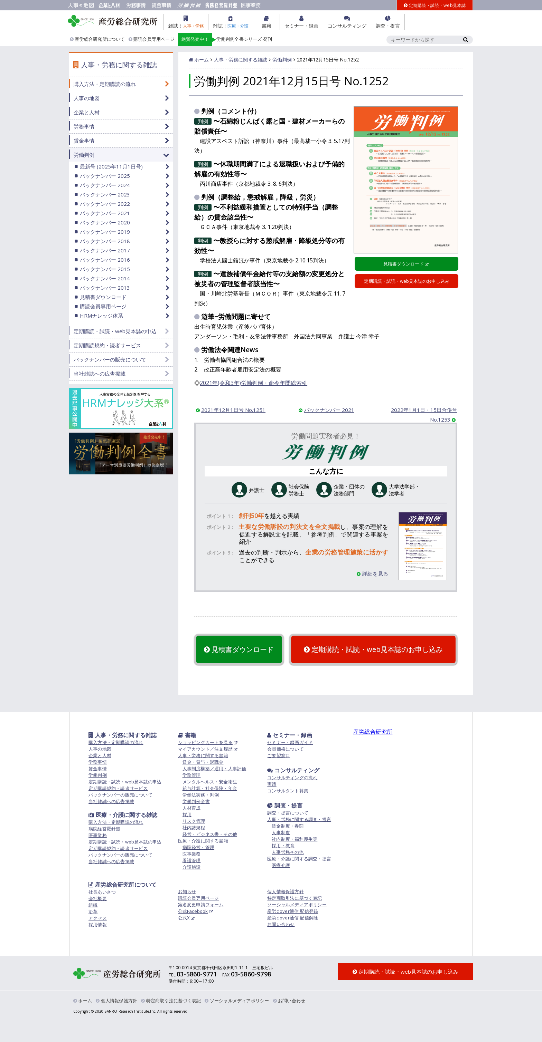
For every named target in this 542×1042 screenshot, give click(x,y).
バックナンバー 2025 (105, 175)
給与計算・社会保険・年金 (210, 788)
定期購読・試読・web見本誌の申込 (115, 331)
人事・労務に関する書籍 (203, 755)
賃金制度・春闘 (287, 826)
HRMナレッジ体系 (101, 315)
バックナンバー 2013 (105, 287)
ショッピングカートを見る (205, 742)
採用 (187, 814)
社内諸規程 (194, 827)
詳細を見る (372, 573)
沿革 (92, 911)
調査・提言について (287, 813)
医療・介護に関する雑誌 (122, 815)
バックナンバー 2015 (105, 269)
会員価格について (285, 749)
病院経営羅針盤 (104, 829)
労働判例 (282, 59)
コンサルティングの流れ (292, 777)
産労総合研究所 (372, 731)
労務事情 (84, 126)
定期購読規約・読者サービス (107, 345)
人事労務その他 (287, 852)
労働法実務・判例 (201, 795)
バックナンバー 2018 (105, 241)
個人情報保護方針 (285, 891)
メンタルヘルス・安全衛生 (210, 782)
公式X (184, 918)
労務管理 (192, 775)
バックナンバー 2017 (105, 250)
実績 (271, 784)
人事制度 (281, 832)
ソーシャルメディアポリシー (297, 904)
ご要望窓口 (278, 755)
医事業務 (97, 835)
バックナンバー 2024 (105, 185)
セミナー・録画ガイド (290, 742)
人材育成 (192, 808)
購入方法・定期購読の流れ (105, 83)
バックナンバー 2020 (105, 222)
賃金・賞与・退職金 (203, 762)
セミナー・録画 (289, 735)
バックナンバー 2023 (105, 194)
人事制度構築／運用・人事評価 (214, 768)
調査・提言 (284, 805)
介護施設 (192, 867)
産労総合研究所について (97, 39)
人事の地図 (87, 98)
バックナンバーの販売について (110, 359)
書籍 (187, 735)
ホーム (201, 59)
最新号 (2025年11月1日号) (111, 166)
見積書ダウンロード (403, 264)
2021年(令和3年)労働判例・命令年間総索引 (253, 383)
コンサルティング (293, 770)
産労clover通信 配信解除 (292, 918)
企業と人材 (87, 112)
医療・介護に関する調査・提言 (299, 859)
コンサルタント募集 (287, 791)
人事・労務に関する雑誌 (240, 59)
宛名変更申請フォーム (201, 904)
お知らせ (187, 891)
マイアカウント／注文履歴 (205, 749)
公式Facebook (193, 911)
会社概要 (97, 898)
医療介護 (281, 865)
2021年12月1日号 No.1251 (233, 409)
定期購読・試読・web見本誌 (435, 5)
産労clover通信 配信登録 (292, 911)
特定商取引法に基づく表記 (294, 898)
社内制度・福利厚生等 (294, 839)
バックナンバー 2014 (105, 278)
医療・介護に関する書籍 (203, 841)
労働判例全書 (196, 801)
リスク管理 (194, 821)
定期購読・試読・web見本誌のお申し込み (406, 281)
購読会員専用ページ (152, 39)
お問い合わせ (281, 924)
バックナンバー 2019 (105, 231)
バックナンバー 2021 (329, 409)
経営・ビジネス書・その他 (210, 834)
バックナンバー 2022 (105, 203)
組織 (92, 905)
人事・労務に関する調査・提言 (299, 819)
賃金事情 (84, 140)
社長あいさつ (102, 892)
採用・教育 (283, 845)
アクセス (97, 918)
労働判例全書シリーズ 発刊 (225, 39)
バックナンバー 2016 (105, 259)
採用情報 (97, 925)
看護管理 (192, 860)
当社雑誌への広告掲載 (99, 373)
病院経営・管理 (198, 847)
